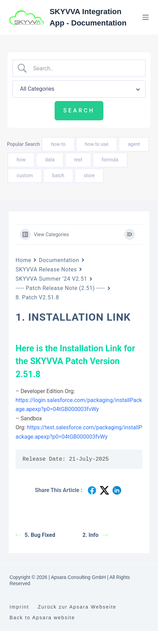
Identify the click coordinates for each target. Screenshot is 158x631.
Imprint (19, 607)
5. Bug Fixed (35, 535)
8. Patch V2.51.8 (37, 297)
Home (23, 260)
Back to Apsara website (42, 617)
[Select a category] (79, 89)
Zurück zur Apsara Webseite (77, 607)
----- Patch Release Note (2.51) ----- (60, 288)
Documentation (59, 260)
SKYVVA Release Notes (46, 269)
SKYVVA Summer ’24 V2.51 (51, 279)
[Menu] (145, 17)
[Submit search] (79, 110)
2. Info (95, 535)
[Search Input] (85, 68)
